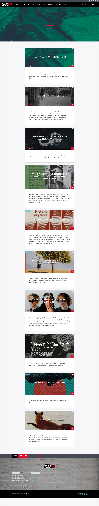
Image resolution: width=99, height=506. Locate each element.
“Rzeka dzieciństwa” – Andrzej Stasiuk (49, 64)
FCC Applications (44, 503)
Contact (33, 483)
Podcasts (18, 4)
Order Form (34, 486)
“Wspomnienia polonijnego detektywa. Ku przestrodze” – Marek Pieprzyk (49, 145)
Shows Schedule (26, 4)
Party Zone (50, 4)
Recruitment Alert (26, 503)
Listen (83, 4)
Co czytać (27, 56)
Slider (26, 299)
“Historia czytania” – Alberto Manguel (50, 227)
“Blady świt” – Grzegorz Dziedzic (50, 103)
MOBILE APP (58, 4)
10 (48, 464)
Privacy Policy (52, 503)
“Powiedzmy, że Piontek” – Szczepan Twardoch (50, 391)
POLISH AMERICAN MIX (5, 1)
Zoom (33, 489)
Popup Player (94, 4)
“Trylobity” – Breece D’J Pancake (50, 427)
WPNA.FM (28, 318)
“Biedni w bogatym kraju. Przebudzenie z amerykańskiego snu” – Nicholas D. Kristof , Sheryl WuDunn (50, 184)
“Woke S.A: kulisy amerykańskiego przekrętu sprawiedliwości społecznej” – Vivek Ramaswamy (50, 353)
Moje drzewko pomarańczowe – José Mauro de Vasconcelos (49, 269)
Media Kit (34, 485)
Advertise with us (36, 4)
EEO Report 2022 (17, 503)
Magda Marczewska (29, 73)
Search (33, 488)
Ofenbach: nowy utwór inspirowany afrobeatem (49, 308)
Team (44, 4)
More (65, 4)
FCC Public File (35, 503)
